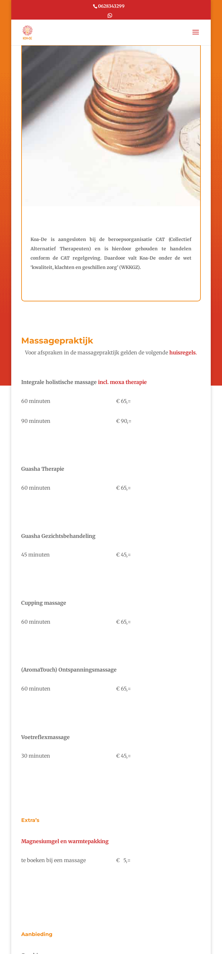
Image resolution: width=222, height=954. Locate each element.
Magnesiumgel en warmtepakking (65, 841)
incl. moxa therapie (122, 382)
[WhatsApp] (109, 16)
